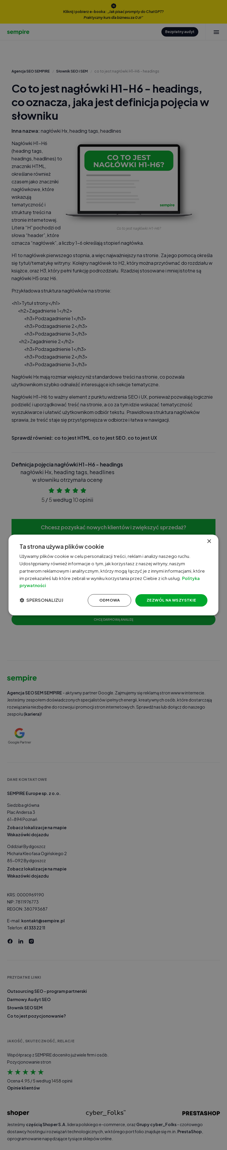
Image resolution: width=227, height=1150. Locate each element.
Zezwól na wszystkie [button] (162, 601)
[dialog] (113, 575)
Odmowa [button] (98, 601)
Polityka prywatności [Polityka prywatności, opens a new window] (90, 585)
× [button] (206, 539)
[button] (49, 601)
